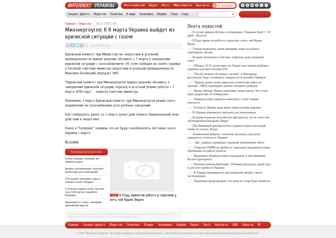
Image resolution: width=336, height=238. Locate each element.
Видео (153, 5)
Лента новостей (134, 5)
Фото (165, 5)
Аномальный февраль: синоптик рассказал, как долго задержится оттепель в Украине (223, 136)
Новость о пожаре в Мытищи (82, 214)
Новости (247, 225)
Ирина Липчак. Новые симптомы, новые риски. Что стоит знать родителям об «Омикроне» (227, 92)
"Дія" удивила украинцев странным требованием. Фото (229, 142)
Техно (174, 14)
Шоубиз (162, 14)
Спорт (185, 14)
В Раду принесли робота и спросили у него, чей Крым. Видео (143, 197)
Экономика (146, 14)
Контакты (202, 5)
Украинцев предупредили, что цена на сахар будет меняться (232, 181)
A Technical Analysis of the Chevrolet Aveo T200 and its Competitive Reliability (84, 192)
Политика (116, 14)
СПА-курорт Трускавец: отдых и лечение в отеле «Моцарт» (83, 180)
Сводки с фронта (79, 14)
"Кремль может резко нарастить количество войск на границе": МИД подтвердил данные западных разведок (224, 84)
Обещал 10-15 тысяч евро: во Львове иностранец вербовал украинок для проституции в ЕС (228, 67)
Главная (70, 24)
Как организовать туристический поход (117, 214)
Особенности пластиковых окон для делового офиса (113, 216)
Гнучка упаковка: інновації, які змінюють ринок (82, 160)
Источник (72, 142)
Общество (99, 14)
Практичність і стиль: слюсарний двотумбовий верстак (83, 204)
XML (235, 225)
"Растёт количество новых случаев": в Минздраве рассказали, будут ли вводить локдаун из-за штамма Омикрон (226, 75)
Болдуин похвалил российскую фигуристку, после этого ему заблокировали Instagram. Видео (228, 119)
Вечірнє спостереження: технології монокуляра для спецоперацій (84, 170)
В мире (131, 14)
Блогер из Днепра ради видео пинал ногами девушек (227, 107)
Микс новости (182, 5)
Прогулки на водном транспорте (153, 214)
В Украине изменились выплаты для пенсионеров (224, 112)
